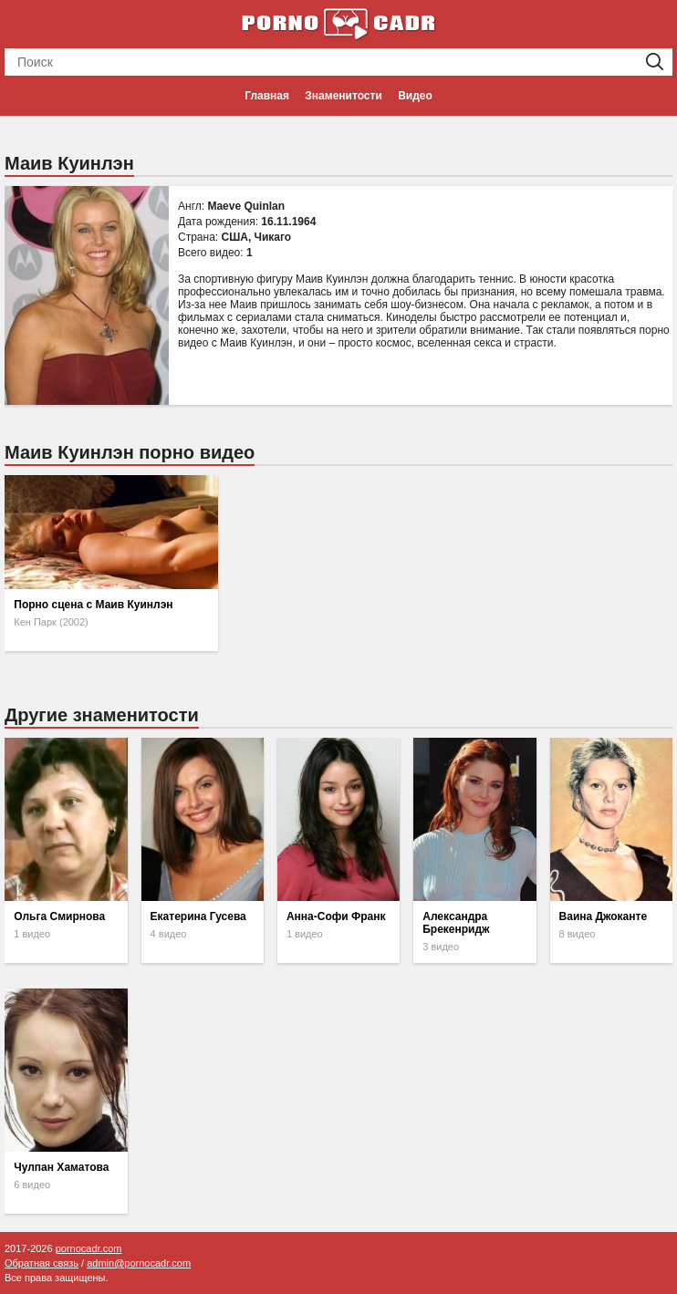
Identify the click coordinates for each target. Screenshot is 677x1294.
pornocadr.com (89, 1248)
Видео (415, 95)
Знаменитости (343, 95)
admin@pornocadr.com (139, 1263)
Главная (267, 95)
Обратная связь (41, 1263)
